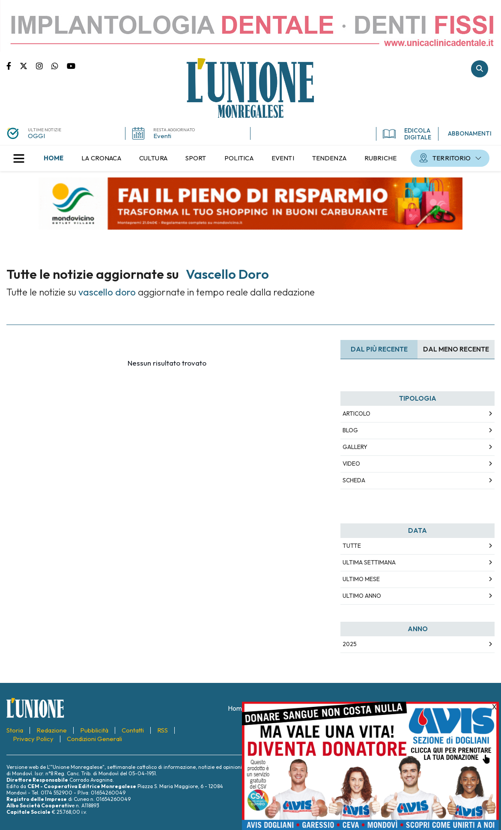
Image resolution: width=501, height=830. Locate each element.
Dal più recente (379, 349)
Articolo (356, 413)
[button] (18, 158)
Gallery (355, 447)
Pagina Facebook (13, 65)
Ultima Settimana (369, 562)
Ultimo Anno (362, 596)
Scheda (354, 480)
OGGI (36, 136)
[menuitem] (54, 158)
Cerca (479, 68)
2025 (350, 644)
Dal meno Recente (456, 349)
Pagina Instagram (43, 65)
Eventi (162, 136)
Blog (350, 430)
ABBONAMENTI (470, 133)
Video (351, 463)
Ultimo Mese (361, 579)
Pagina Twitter (28, 65)
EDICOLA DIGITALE (407, 134)
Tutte (352, 545)
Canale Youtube (71, 65)
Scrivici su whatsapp (59, 65)
